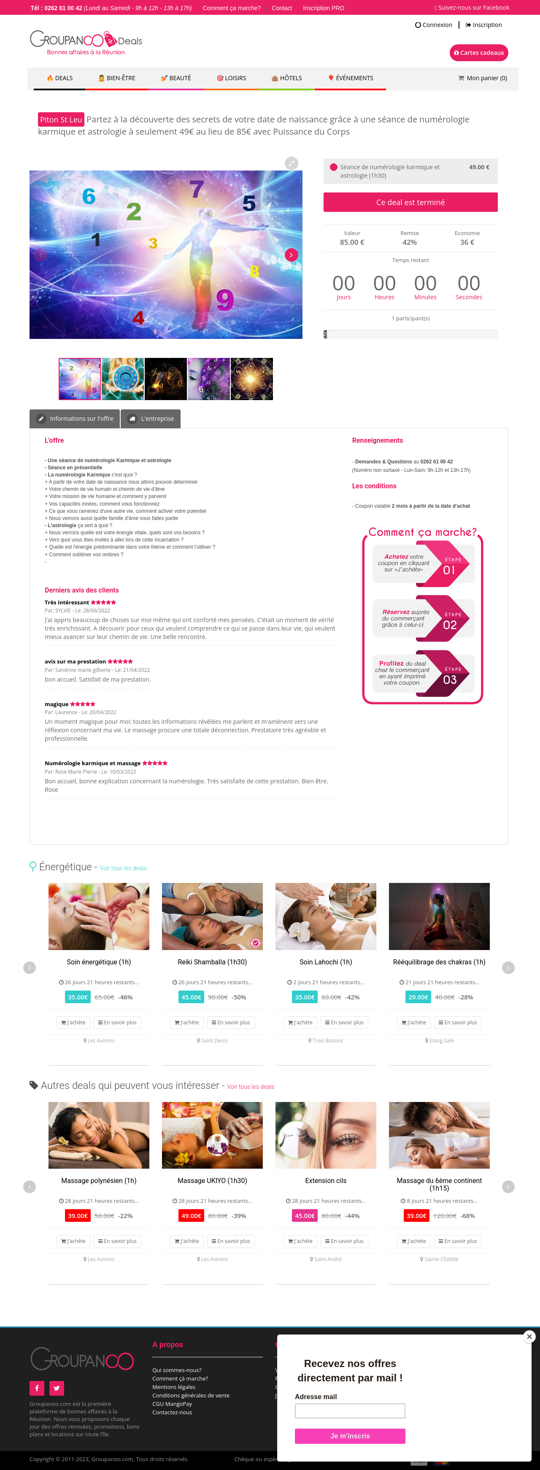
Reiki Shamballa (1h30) (212, 962)
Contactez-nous (172, 1412)
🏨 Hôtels (286, 78)
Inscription (484, 25)
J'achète (73, 1022)
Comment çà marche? (180, 1378)
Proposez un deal (420, 1370)
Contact (282, 8)
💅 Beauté (176, 78)
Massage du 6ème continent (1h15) (439, 1184)
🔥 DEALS (59, 78)
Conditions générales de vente (191, 1395)
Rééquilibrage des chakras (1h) (439, 962)
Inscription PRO (323, 8)
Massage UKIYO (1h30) (212, 1181)
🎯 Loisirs (231, 78)
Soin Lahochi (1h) (326, 962)
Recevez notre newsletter (307, 1378)
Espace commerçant (424, 1387)
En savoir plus (117, 1022)
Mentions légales (173, 1387)
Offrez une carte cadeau (306, 1387)
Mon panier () (487, 78)
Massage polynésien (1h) (99, 1181)
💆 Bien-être (116, 78)
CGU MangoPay (172, 1404)
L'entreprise (150, 419)
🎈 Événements (350, 78)
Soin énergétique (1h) (99, 962)
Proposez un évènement (429, 1378)
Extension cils (325, 1181)
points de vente (308, 1459)
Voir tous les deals (123, 868)
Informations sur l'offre (74, 419)
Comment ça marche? (232, 8)
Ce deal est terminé (410, 202)
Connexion (433, 25)
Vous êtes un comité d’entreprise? (318, 1370)
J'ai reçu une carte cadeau (308, 1395)
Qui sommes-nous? (176, 1370)
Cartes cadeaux (479, 53)
